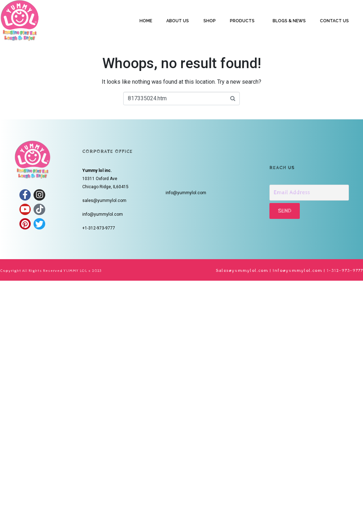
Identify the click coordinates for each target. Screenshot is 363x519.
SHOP (209, 20)
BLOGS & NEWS (289, 20)
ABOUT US (177, 20)
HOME (145, 20)
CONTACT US (334, 20)
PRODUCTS (242, 20)
